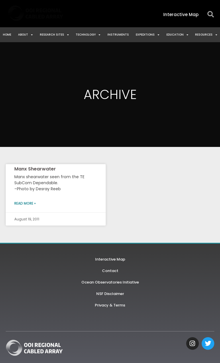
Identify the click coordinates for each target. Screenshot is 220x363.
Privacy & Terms (110, 305)
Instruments (118, 34)
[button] (210, 14)
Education (177, 34)
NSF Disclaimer (110, 293)
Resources (206, 34)
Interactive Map (110, 259)
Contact (110, 270)
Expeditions (147, 34)
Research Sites (54, 34)
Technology (88, 34)
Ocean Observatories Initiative (110, 282)
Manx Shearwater (35, 169)
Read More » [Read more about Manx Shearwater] (25, 203)
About (25, 34)
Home (7, 34)
